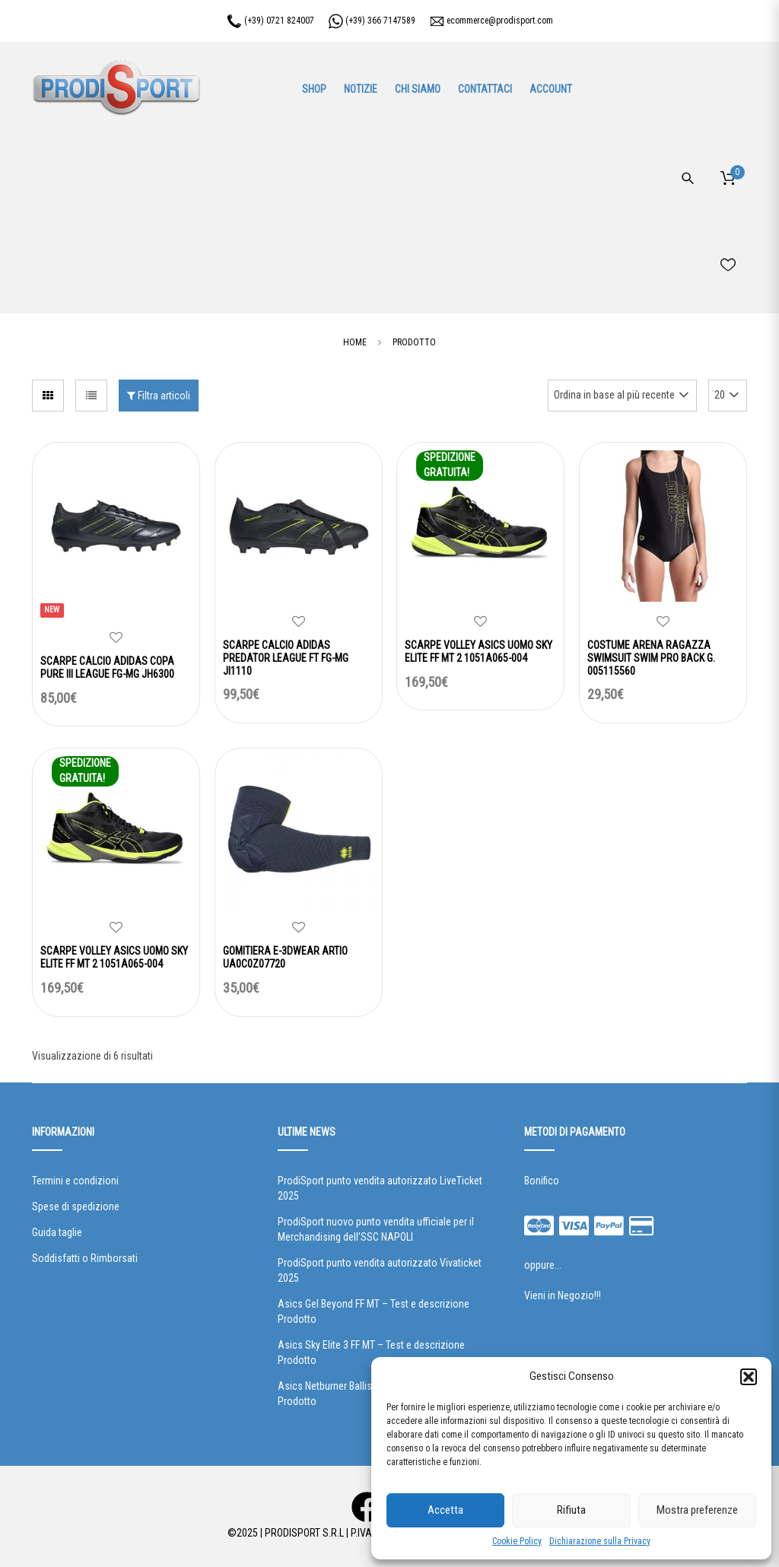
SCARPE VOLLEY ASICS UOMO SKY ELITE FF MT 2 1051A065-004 (478, 651)
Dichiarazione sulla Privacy (599, 1541)
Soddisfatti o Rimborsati (85, 1258)
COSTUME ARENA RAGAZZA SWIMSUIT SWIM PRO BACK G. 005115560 (651, 658)
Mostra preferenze (697, 1510)
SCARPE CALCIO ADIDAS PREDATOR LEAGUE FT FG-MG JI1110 (285, 658)
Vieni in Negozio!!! (562, 1295)
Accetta (445, 1510)
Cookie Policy (517, 1541)
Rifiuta (571, 1510)
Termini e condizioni (75, 1180)
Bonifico (541, 1180)
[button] (748, 1376)
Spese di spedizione (75, 1206)
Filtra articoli (158, 395)
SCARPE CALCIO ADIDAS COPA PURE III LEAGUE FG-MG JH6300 (107, 667)
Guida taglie (57, 1232)
